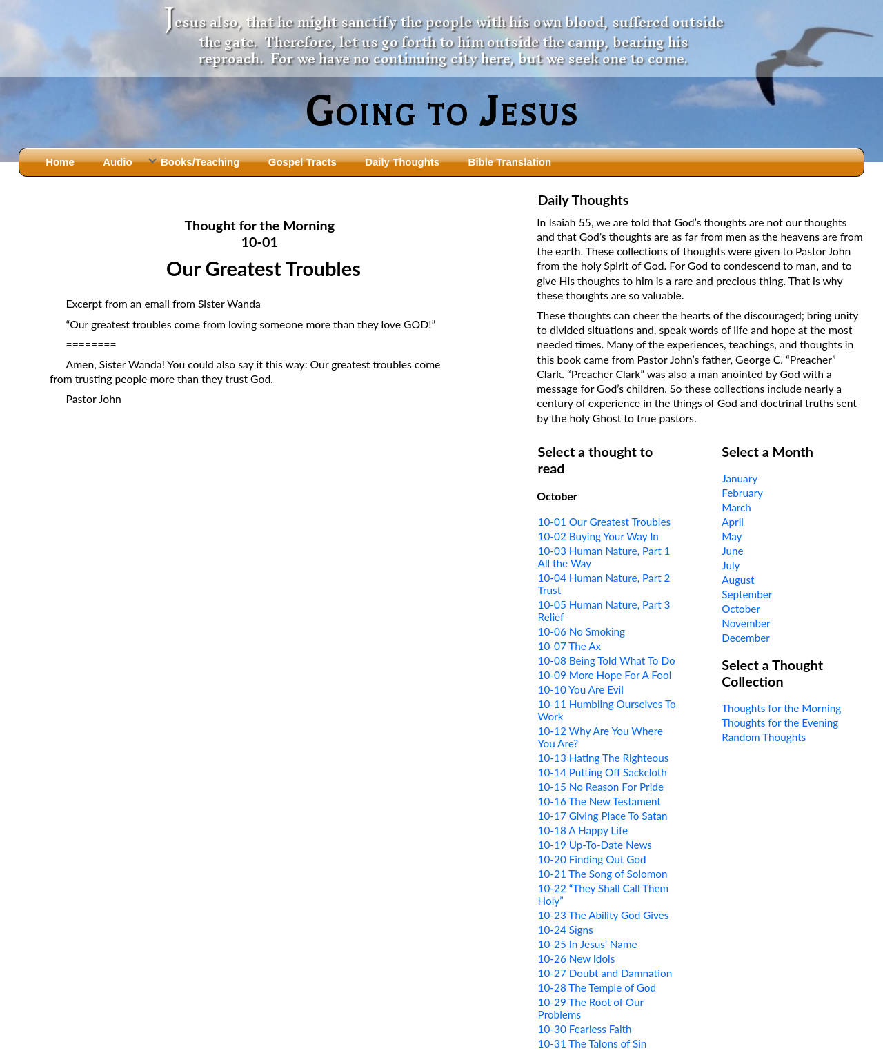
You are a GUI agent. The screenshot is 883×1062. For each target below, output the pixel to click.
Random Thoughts (764, 737)
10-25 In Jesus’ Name (587, 944)
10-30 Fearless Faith (585, 1029)
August (738, 579)
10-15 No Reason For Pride (601, 786)
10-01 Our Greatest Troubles (604, 521)
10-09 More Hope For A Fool (605, 675)
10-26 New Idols (576, 958)
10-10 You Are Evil (581, 689)
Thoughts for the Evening (780, 722)
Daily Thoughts (402, 162)
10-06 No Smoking (581, 631)
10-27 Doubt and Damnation (605, 973)
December (746, 637)
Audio (117, 162)
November (746, 623)
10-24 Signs (565, 929)
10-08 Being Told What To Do (606, 660)
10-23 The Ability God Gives (603, 915)
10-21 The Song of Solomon (603, 873)
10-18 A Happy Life (583, 830)
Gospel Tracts (302, 162)
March (736, 507)
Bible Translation (509, 162)
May (732, 536)
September (747, 594)
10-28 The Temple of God (597, 987)
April (733, 521)
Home (60, 162)
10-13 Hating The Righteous (603, 757)
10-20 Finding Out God (592, 859)
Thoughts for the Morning (781, 708)
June (732, 550)
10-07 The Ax (570, 646)
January (739, 478)
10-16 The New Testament (599, 801)
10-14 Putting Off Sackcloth (602, 772)
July (731, 565)
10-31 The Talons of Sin (592, 1043)
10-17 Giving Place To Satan (603, 815)
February (742, 492)
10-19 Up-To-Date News (595, 844)
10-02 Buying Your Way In (598, 536)
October (741, 608)
